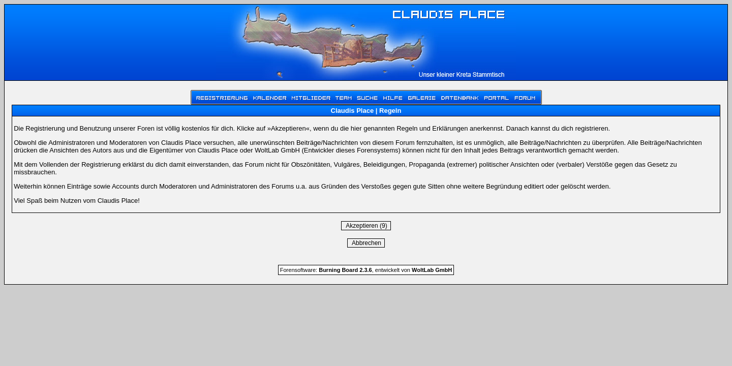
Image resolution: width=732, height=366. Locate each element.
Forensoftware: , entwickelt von (366, 270)
